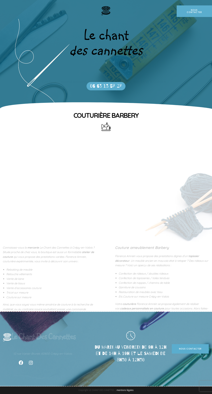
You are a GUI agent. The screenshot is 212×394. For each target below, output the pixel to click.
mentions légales (124, 390)
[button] (106, 86)
